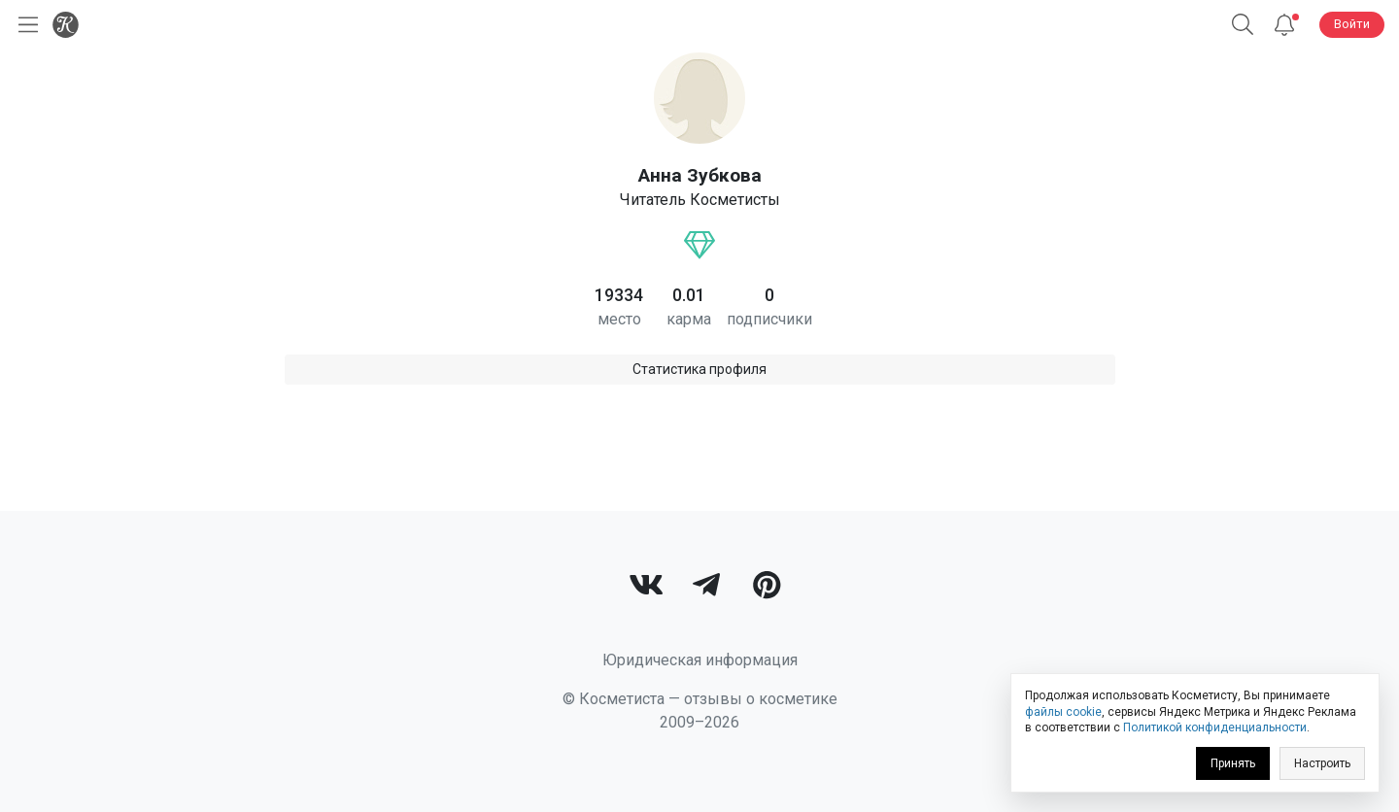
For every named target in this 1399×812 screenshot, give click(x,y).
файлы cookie (1063, 712)
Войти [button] (1352, 24)
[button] (1242, 25)
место (619, 319)
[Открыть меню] (24, 25)
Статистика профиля (699, 369)
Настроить (1322, 763)
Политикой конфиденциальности (1215, 727)
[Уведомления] (1284, 25)
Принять (1233, 763)
